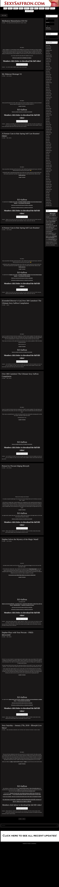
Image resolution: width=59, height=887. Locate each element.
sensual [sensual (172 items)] (54, 236)
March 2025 (48, 53)
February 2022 (48, 74)
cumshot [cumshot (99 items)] (53, 220)
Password (47, 22)
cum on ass (20, 123)
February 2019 (48, 124)
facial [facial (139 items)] (53, 221)
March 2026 (48, 45)
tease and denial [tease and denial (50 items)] (54, 243)
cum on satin (18, 125)
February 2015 (48, 200)
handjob (6, 220)
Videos (25, 22)
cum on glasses (38, 123)
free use (33, 219)
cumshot (31, 125)
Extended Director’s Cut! (22, 417)
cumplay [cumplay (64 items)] (49, 220)
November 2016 (49, 166)
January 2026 (48, 48)
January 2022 (48, 76)
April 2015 (48, 197)
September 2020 (49, 97)
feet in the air (22, 622)
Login (47, 18)
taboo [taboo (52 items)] (51, 243)
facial (15, 126)
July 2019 (47, 116)
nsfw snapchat (12, 812)
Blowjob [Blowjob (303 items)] (53, 214)
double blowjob (7, 126)
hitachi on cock (38, 622)
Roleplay (12, 532)
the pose (26, 532)
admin (4, 22)
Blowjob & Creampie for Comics (28, 605)
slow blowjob (4, 625)
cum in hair (11, 219)
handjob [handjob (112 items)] (48, 224)
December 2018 (49, 127)
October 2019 (48, 113)
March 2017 (48, 160)
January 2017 (48, 163)
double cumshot (11, 126)
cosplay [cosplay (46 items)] (47, 215)
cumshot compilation (35, 125)
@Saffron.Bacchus (22, 175)
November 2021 (49, 79)
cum (10, 123)
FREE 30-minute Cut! (22, 344)
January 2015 (48, 202)
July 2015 (47, 192)
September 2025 (49, 50)
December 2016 (49, 165)
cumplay (28, 125)
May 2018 (47, 139)
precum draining (7, 532)
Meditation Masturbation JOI (14, 22)
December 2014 (49, 203)
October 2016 (48, 168)
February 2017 (48, 161)
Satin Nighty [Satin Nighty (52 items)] (50, 236)
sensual (14, 532)
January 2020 (48, 110)
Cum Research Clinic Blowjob (24, 203)
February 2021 (48, 90)
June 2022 (48, 71)
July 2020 (47, 100)
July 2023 (47, 63)
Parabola (29, 843)
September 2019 (49, 114)
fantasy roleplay (17, 622)
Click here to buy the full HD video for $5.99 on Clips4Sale (22, 205)
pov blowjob (16, 624)
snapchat (7, 813)
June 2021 (48, 85)
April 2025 (48, 51)
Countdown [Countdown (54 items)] (50, 215)
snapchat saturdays (12, 813)
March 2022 (48, 72)
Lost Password (48, 28)
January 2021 (48, 92)
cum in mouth (17, 123)
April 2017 (48, 158)
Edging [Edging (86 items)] (50, 221)
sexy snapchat (40, 812)
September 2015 (49, 189)
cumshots (40, 125)
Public (33, 220)
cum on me (9, 125)
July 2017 (47, 153)
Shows (22, 22)
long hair (18, 220)
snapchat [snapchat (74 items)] (54, 240)
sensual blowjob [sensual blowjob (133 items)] (50, 237)
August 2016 (48, 171)
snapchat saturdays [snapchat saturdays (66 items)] (49, 242)
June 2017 (48, 155)
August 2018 (48, 134)
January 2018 (48, 145)
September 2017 (49, 150)
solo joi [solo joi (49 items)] (54, 242)
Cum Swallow (7, 622)
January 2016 (48, 182)
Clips (8, 22)
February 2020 (48, 108)
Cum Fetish (12, 123)
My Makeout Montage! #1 (12, 74)
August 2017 (48, 152)
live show (8, 812)
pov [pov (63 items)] (51, 234)
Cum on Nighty (13, 125)
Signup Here (48, 27)
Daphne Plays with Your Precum (14, 515)
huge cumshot (18, 126)
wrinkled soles (14, 625)
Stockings (7, 625)
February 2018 (48, 144)
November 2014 (49, 205)
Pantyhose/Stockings (11, 624)
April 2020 (48, 105)
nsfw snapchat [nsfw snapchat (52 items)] (48, 234)
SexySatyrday (4, 813)
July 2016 (47, 173)
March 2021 (48, 89)
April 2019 (48, 121)
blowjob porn (15, 621)
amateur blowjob (8, 621)
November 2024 (49, 55)
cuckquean (7, 123)
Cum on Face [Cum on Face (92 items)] (52, 218)
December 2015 (49, 184)
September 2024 (49, 56)
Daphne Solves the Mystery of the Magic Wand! (28, 515)
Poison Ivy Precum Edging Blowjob (15, 466)
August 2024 (48, 58)
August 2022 (48, 69)
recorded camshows (18, 812)
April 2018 (48, 140)
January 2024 (48, 61)
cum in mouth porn (36, 621)
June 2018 (48, 137)
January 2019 (48, 126)
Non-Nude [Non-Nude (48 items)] (54, 233)
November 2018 (49, 129)
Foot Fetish (26, 622)
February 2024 (48, 59)
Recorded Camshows (13, 729)
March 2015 (48, 199)
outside (28, 220)
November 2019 (49, 111)
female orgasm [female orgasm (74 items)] (49, 222)
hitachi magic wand (33, 622)
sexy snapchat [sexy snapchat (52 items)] (50, 240)
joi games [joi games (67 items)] (55, 228)
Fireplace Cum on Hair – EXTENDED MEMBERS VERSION (20, 201)
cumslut (3, 126)
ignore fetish (14, 220)
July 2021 (47, 84)
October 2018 (48, 131)
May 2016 (47, 176)
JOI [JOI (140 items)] (52, 229)
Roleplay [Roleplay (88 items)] (54, 234)
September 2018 (49, 132)
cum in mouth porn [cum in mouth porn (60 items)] (53, 217)
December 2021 (49, 77)
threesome (24, 126)
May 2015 (47, 195)
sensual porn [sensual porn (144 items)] (51, 239)
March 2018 (48, 142)
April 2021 (48, 87)
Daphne (14, 622)
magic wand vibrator (5, 624)
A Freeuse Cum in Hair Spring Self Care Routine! (21, 228)
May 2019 (47, 119)
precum (22, 126)
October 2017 (48, 148)
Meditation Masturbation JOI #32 (14, 21)
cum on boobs (25, 123)
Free (7, 378)
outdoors (25, 220)
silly (34, 220)
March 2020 (48, 106)
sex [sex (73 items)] (56, 239)
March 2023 (48, 66)
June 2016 (48, 174)
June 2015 (48, 194)
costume (25, 621)
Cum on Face (29, 123)
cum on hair (38, 364)
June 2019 (48, 118)
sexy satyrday (35, 812)
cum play (25, 125)
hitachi (29, 622)
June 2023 (48, 64)
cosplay (19, 621)
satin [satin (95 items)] (47, 236)
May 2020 (47, 103)
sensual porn (23, 532)
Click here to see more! (22, 64)
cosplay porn (22, 621)
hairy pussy (39, 219)
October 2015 (48, 187)
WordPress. (34, 843)
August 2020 (48, 98)
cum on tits (21, 125)
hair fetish (35, 219)
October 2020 (48, 95)
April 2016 (48, 178)
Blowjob (7, 219)
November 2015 (49, 186)
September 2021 (49, 82)
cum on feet (33, 123)
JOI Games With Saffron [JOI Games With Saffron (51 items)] (49, 230)
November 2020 (49, 93)
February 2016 (48, 181)
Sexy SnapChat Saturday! (29, 729)
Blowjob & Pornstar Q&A (14, 793)
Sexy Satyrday (20, 729)
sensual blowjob (18, 532)
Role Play (25, 624)
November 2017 (49, 147)
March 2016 (48, 179)
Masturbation (21, 220)
